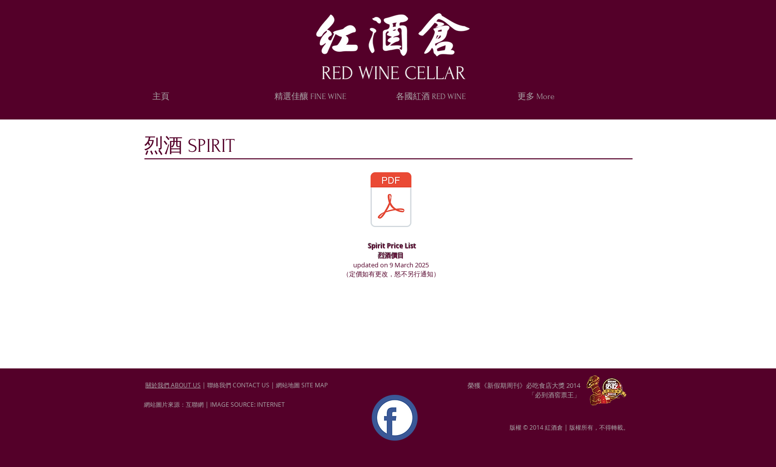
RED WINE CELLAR (393, 73)
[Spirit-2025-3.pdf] (391, 201)
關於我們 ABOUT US (173, 385)
